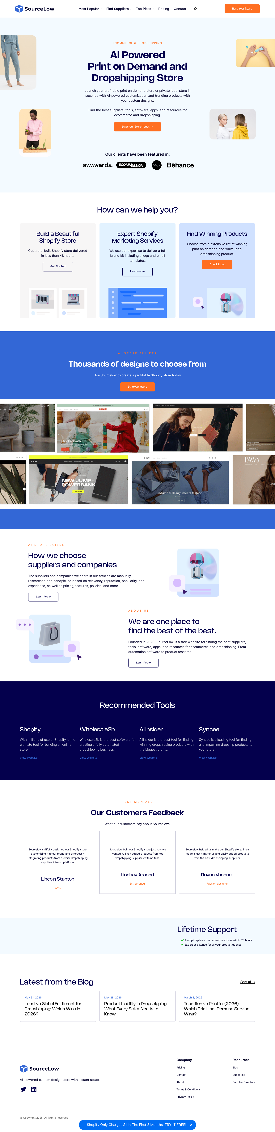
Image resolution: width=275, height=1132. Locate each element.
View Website (28, 758)
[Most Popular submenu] (101, 9)
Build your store (137, 387)
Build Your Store (242, 8)
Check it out (217, 264)
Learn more (137, 271)
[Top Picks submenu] (153, 9)
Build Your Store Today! (137, 126)
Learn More (43, 596)
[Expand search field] (195, 9)
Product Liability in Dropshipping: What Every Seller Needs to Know (135, 1009)
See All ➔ (247, 982)
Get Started (57, 266)
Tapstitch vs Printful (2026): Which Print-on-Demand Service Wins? (216, 1009)
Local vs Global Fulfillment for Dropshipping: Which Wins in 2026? (53, 1009)
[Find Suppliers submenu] (130, 9)
